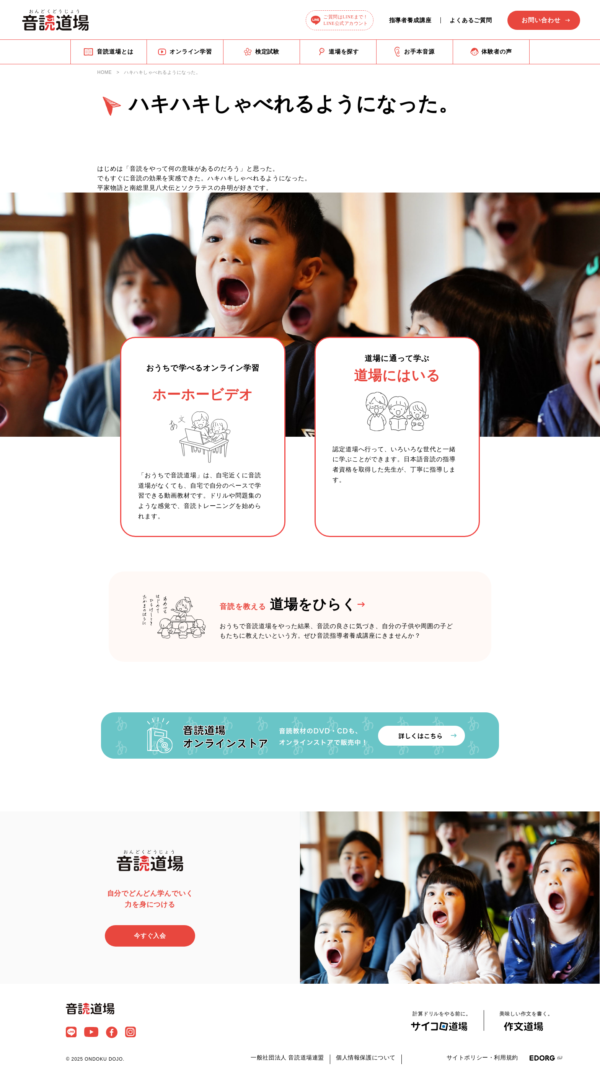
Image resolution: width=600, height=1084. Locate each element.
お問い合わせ (541, 20)
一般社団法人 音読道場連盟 (287, 1058)
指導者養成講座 (410, 20)
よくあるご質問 (471, 20)
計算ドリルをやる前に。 (441, 1021)
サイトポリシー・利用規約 (482, 1058)
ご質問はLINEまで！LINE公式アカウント (345, 20)
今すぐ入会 (150, 936)
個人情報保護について (366, 1058)
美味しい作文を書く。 (526, 1021)
